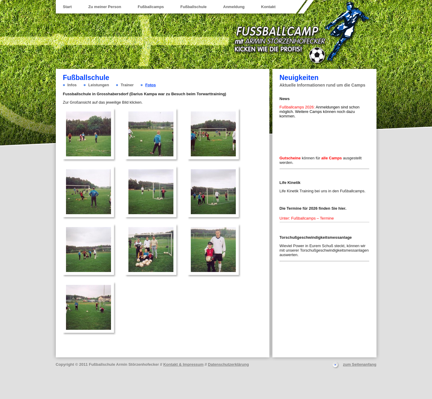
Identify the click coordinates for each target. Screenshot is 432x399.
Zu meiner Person (104, 6)
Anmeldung (234, 6)
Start (67, 6)
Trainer (127, 85)
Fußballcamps (151, 6)
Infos (72, 85)
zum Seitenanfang (359, 364)
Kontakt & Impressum (183, 364)
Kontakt (268, 6)
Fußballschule (193, 6)
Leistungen (98, 85)
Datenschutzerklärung (228, 364)
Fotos (150, 85)
